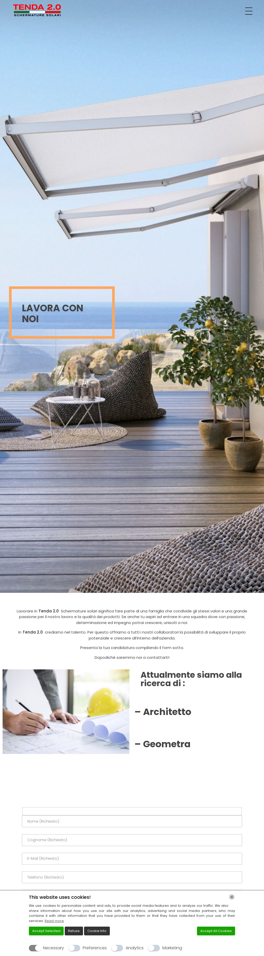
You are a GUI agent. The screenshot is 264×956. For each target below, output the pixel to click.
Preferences (95, 948)
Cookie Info (96, 930)
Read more (54, 920)
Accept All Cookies (216, 930)
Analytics (135, 948)
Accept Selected (46, 930)
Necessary (53, 948)
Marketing (172, 948)
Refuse (74, 930)
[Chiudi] (231, 897)
